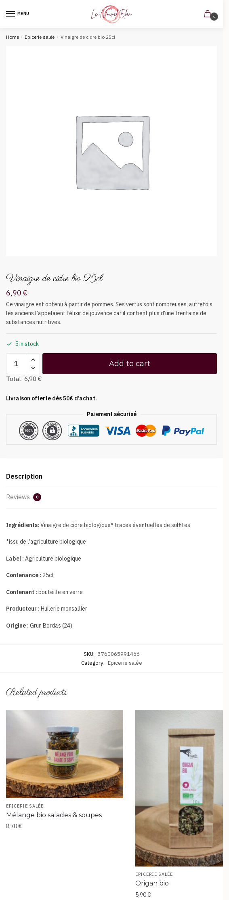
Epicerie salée (40, 37)
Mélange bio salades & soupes (54, 815)
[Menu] (18, 14)
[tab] (111, 477)
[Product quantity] (16, 363)
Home (12, 37)
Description (24, 476)
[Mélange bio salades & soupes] (64, 754)
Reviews (23, 497)
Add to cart (129, 363)
